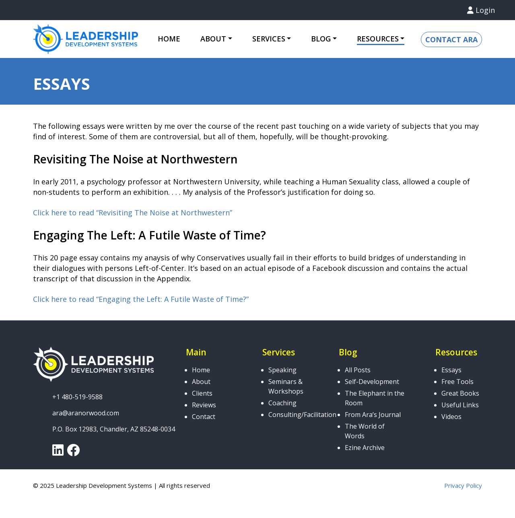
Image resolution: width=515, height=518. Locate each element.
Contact (203, 416)
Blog (321, 38)
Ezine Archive (365, 447)
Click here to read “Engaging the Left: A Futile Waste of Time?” (141, 299)
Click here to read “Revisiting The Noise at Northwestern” (132, 212)
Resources (378, 38)
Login (481, 10)
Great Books (460, 393)
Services (268, 38)
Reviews (204, 404)
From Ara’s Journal (373, 414)
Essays (451, 369)
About (213, 38)
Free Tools (457, 381)
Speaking (282, 369)
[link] (58, 452)
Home (169, 38)
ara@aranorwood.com (85, 413)
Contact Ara (451, 39)
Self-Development (372, 381)
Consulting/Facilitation (302, 414)
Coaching (282, 402)
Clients (202, 393)
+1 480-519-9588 (77, 396)
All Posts (358, 369)
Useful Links (460, 404)
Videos (451, 416)
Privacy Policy (463, 485)
